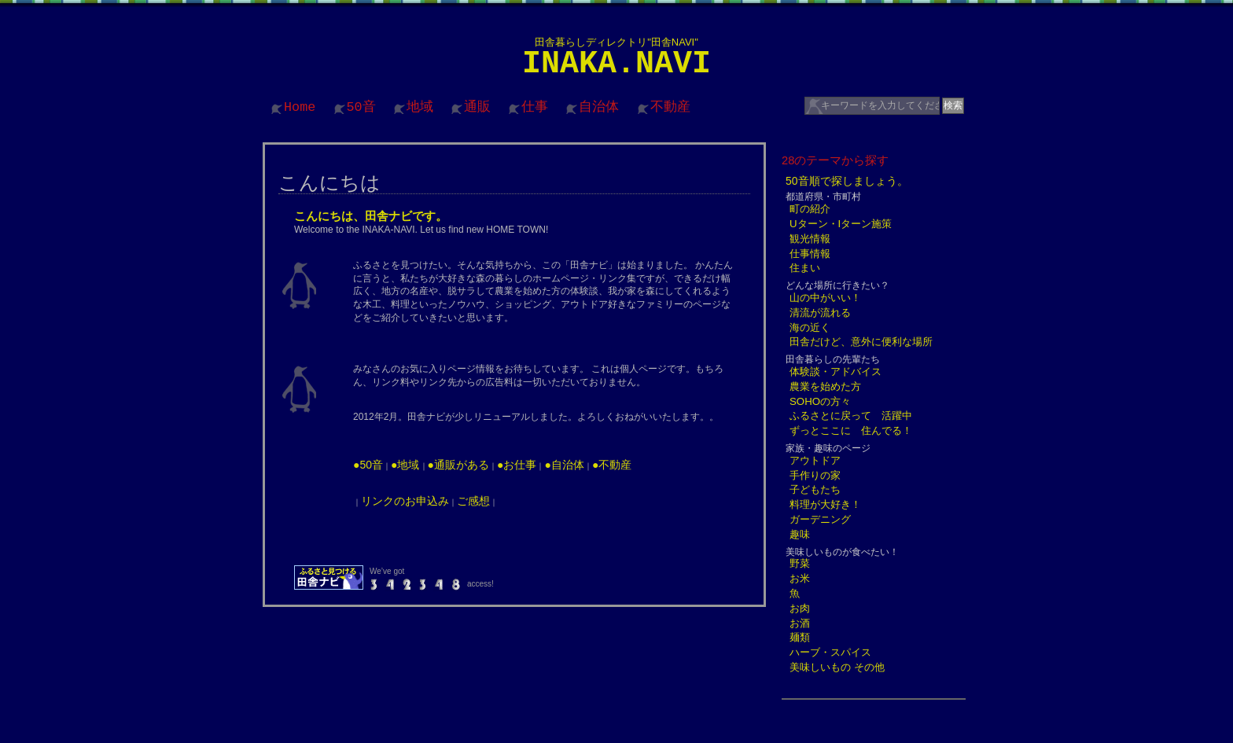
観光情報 (809, 239)
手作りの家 (815, 475)
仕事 (534, 107)
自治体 (599, 107)
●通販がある (458, 464)
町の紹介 (809, 209)
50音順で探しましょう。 (847, 181)
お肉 (799, 608)
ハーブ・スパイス (830, 652)
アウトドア (815, 460)
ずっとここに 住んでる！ (850, 430)
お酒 (799, 623)
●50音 (368, 464)
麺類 (799, 637)
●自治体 (563, 464)
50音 (361, 107)
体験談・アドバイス (835, 371)
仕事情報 (809, 253)
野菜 (799, 563)
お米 (799, 578)
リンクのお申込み (405, 501)
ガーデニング (820, 519)
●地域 (405, 464)
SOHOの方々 (820, 401)
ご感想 (473, 501)
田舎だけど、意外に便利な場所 (861, 342)
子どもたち (815, 489)
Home (299, 107)
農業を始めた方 (825, 386)
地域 (420, 107)
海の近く (809, 327)
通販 (477, 107)
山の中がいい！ (825, 297)
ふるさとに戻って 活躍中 (850, 415)
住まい (804, 268)
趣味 (799, 534)
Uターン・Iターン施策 (840, 224)
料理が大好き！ (825, 504)
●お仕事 (516, 464)
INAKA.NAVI (616, 64)
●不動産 (611, 464)
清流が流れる (820, 312)
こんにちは (329, 182)
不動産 (670, 107)
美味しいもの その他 (837, 667)
